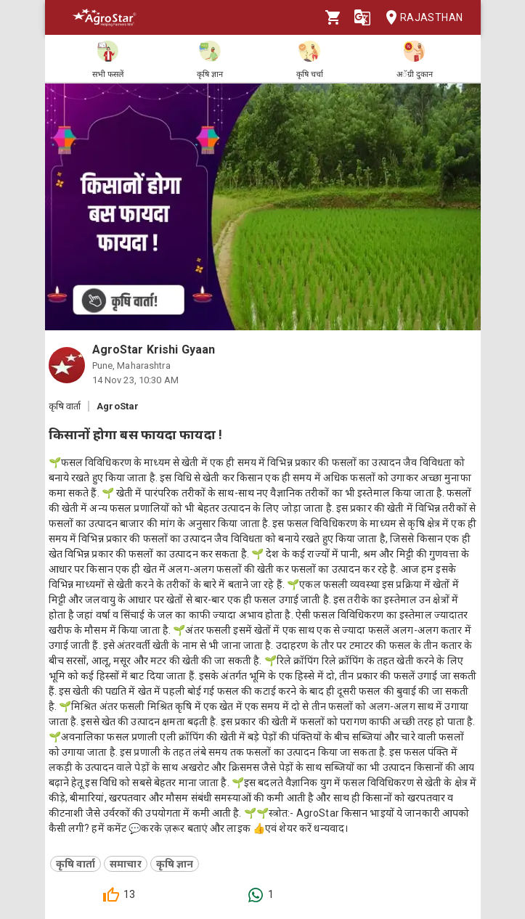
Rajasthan (420, 17)
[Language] (362, 17)
